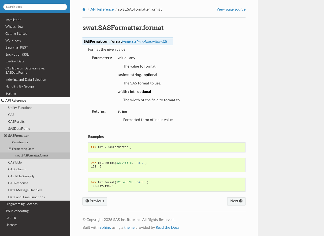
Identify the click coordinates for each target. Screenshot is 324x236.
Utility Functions (20, 108)
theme (129, 227)
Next (236, 201)
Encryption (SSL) (17, 54)
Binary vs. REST (16, 47)
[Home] (84, 9)
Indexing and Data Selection (25, 79)
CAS (11, 115)
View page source (231, 9)
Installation (13, 20)
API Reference (13, 101)
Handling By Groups (19, 86)
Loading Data (14, 61)
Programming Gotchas (21, 204)
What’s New (14, 26)
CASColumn (17, 169)
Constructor (20, 142)
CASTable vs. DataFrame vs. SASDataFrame (25, 70)
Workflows (13, 40)
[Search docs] (35, 7)
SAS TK (10, 218)
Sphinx (105, 227)
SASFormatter (16, 136)
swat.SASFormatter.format (31, 155)
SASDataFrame (19, 128)
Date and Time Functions (26, 197)
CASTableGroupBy (21, 176)
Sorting (10, 93)
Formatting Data (22, 149)
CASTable (15, 162)
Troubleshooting (17, 211)
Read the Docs (167, 227)
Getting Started (16, 33)
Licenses (11, 225)
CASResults (16, 121)
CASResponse (18, 183)
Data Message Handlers (25, 190)
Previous (95, 201)
